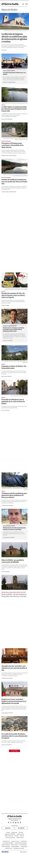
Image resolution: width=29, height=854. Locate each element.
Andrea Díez (5, 340)
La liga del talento (24, 846)
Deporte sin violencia (15, 841)
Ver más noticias (14, 751)
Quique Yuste (4, 376)
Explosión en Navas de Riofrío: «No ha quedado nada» (13, 367)
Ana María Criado (4, 505)
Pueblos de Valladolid (6, 846)
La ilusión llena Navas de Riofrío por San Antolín (14, 73)
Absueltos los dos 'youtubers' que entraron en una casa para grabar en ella (14, 668)
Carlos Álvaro (4, 50)
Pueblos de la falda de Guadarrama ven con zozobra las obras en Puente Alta (14, 181)
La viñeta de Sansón (6, 841)
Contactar (8, 832)
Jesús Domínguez (6, 537)
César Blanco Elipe (5, 155)
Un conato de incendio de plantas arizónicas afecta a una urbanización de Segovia (14, 736)
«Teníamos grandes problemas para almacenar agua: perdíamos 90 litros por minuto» (14, 495)
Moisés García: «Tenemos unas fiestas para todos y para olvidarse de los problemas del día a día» (13, 329)
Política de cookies (20, 837)
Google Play (21, 828)
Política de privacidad (9, 835)
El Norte (3, 119)
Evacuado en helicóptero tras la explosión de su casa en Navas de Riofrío (13, 401)
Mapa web (22, 835)
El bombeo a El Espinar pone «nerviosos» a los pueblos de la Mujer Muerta (12, 145)
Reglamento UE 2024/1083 (10, 834)
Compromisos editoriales (10, 837)
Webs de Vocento (24, 851)
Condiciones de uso (20, 834)
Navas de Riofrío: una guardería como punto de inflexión (12, 561)
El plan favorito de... (23, 844)
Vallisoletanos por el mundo (19, 848)
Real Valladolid (24, 841)
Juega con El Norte (8, 848)
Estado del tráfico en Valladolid (20, 843)
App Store (7, 828)
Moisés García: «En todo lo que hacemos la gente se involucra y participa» (14, 528)
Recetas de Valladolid (15, 846)
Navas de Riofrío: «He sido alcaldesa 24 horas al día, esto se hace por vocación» (14, 595)
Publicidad (16, 835)
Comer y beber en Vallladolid (8, 843)
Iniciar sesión (23, 4)
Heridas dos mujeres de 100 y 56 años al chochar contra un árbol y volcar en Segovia (13, 295)
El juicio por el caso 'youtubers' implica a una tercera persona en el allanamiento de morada (13, 701)
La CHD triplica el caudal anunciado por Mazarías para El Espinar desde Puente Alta (14, 109)
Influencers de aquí (14, 844)
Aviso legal (21, 832)
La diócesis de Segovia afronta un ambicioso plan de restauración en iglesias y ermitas (14, 38)
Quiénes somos (14, 832)
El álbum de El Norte (5, 844)
